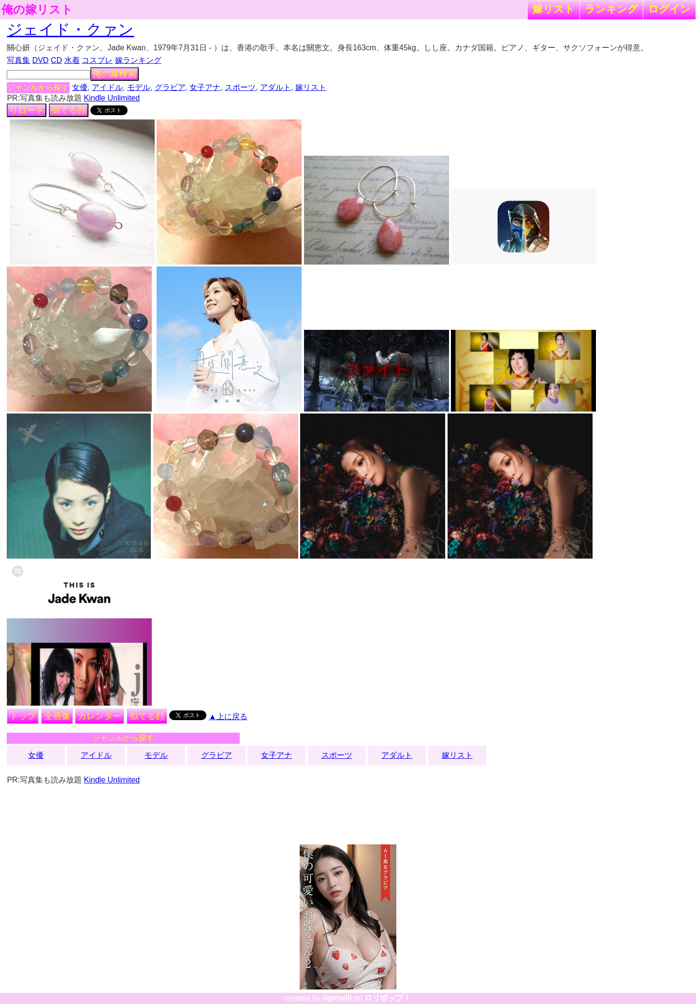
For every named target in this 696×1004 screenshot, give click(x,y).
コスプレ (97, 60)
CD (56, 60)
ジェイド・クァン (70, 29)
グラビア (170, 87)
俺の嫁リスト (37, 9)
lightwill (337, 998)
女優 (79, 87)
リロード (26, 110)
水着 (72, 60)
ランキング (611, 9)
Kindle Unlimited (112, 98)
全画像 (57, 716)
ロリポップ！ (387, 998)
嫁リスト (554, 9)
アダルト (275, 87)
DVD (40, 60)
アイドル (107, 87)
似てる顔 (68, 110)
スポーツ (240, 87)
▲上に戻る (228, 716)
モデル (138, 87)
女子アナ (204, 87)
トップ (23, 716)
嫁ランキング (138, 60)
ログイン (669, 9)
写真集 (18, 60)
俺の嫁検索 (114, 74)
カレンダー (99, 716)
